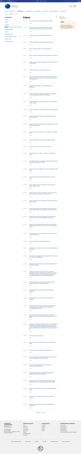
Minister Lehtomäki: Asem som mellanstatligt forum (40, 48)
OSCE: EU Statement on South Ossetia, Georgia (39, 70)
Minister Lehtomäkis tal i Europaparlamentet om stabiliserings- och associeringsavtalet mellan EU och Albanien (43, 94)
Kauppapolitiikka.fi (63, 427)
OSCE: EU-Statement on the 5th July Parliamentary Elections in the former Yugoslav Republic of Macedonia (43, 357)
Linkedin (43, 427)
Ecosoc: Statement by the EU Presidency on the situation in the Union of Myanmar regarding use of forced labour (43, 193)
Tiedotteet (7, 19)
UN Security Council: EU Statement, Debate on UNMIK (40, 20)
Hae (74, 6)
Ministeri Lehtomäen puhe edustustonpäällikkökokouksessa (42, 139)
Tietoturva (44, 441)
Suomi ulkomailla (63, 426)
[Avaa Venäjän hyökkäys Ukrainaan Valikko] (20, 37)
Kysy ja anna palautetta (66, 441)
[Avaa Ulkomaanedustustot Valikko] (58, 11)
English (61, 18)
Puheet (6, 27)
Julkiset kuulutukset (9, 41)
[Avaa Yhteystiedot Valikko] (66, 11)
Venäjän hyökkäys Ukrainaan (10, 36)
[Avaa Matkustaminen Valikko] (32, 11)
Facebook (43, 429)
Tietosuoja (37, 441)
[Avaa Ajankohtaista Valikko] (24, 11)
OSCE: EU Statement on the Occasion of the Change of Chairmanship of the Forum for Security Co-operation (41, 28)
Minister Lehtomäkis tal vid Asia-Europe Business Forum (41, 42)
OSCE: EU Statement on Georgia (36, 335)
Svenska (64, 18)
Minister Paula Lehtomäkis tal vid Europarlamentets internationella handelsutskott (40, 365)
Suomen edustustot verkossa (16, 441)
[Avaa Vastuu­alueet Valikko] (15, 11)
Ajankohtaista (11, 14)
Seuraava (43, 412)
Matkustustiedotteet (9, 34)
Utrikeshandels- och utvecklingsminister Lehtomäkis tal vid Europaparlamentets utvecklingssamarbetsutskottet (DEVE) (42, 381)
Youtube (43, 430)
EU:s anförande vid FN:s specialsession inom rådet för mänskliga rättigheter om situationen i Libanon (43, 161)
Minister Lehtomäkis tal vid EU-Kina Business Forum (40, 35)
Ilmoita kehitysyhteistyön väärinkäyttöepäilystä (68, 432)
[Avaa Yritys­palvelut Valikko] (40, 11)
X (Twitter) (43, 425)
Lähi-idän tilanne (8, 39)
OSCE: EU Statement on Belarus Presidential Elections (41, 350)
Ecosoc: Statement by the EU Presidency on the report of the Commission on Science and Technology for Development (42, 217)
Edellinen (38, 412)
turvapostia (8, 431)
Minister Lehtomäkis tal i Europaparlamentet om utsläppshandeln (43, 109)
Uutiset (6, 22)
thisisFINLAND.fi (63, 429)
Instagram (43, 426)
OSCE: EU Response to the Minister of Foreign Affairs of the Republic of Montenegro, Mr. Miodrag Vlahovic (42, 282)
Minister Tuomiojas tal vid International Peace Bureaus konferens (43, 55)
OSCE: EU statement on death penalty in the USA (39, 241)
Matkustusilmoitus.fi (63, 430)
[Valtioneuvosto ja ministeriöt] (6, 1)
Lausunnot (7, 24)
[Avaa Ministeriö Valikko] (47, 11)
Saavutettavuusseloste (54, 441)
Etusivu (6, 14)
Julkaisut (6, 31)
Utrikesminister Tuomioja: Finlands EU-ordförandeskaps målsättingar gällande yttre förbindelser (41, 373)
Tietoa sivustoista (28, 441)
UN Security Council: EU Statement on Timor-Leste (40, 146)
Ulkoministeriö (62, 425)
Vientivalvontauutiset (9, 29)
